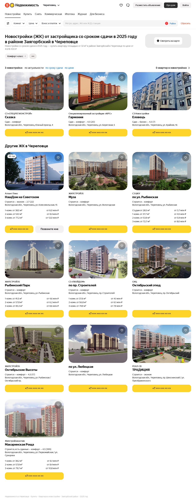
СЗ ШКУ (136, 193)
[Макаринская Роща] (34, 418)
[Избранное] (121, 5)
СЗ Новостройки (140, 113)
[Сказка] (34, 91)
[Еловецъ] (161, 91)
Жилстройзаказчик (15, 441)
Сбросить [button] (185, 23)
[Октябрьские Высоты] (34, 344)
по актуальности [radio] (34, 67)
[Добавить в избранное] (58, 77)
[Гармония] (98, 91)
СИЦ (134, 281)
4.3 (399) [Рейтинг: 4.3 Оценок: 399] (46, 449)
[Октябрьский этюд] (161, 259)
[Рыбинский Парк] (34, 259)
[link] (185, 5)
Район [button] (173, 23)
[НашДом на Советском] (34, 171)
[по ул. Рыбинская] (161, 171)
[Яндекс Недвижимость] (24, 5)
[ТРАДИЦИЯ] (161, 344)
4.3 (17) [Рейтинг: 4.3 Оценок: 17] (31, 374)
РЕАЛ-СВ (136, 366)
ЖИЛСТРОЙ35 (76, 193)
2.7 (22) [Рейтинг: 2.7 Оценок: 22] (30, 202)
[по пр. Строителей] (98, 259)
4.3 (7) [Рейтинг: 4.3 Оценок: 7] (152, 122)
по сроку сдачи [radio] (54, 67)
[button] (128, 5)
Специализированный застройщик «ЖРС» (90, 113)
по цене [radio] (69, 67)
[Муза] (98, 171)
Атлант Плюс (11, 193)
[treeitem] (13, 14)
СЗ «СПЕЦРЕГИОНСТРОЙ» (18, 113)
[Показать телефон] (34, 132)
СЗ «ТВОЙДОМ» (77, 281)
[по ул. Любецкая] (98, 344)
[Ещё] (33, 56)
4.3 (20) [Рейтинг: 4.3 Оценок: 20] (91, 122)
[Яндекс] (7, 5)
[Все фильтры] (8, 23)
